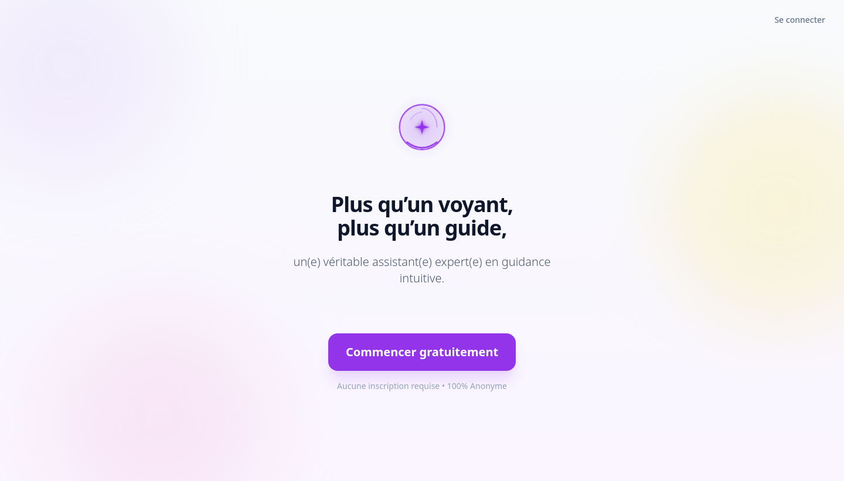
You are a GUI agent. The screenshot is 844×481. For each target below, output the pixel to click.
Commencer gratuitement (422, 352)
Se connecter (799, 19)
